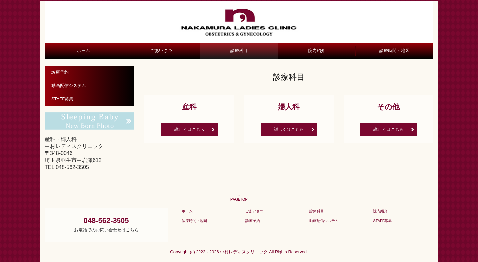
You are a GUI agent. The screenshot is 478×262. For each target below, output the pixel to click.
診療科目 (239, 50)
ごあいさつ (161, 50)
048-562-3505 (72, 167)
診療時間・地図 (394, 50)
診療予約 (60, 72)
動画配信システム (68, 85)
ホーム (83, 50)
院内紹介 (316, 50)
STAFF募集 (62, 98)
